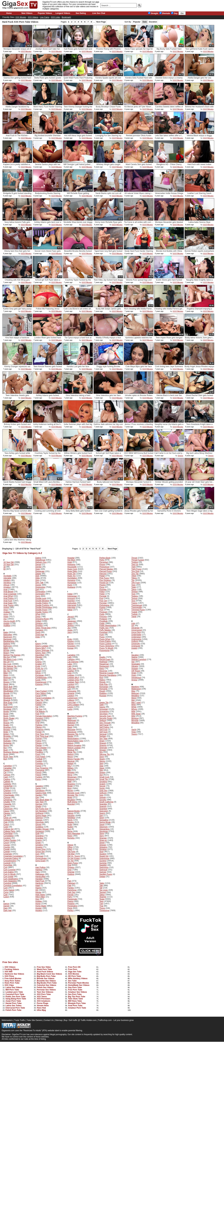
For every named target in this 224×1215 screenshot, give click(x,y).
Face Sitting (40, 693)
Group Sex (40, 851)
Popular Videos (45, 13)
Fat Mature (40, 711)
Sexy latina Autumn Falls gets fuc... (17, 223)
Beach (6, 653)
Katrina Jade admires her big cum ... (108, 425)
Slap (101, 766)
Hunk (69, 585)
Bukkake (7, 741)
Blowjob (6, 700)
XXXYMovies (26, 51)
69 (4, 569)
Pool (101, 598)
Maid (69, 718)
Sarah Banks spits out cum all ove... (108, 194)
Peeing (70, 901)
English (38, 664)
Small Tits (103, 779)
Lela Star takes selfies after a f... (169, 135)
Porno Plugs (42, 1003)
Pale (69, 885)
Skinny (102, 761)
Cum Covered (9, 870)
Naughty (71, 815)
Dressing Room (42, 619)
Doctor (38, 585)
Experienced (40, 682)
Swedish (103, 865)
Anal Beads (8, 591)
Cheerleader (8, 795)
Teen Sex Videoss (45, 992)
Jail (68, 619)
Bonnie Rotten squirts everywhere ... (199, 252)
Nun (69, 829)
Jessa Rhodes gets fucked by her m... (138, 512)
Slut (101, 775)
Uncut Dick (136, 632)
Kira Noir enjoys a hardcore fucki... (17, 338)
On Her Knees (73, 858)
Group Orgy (40, 849)
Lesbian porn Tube (14, 992)
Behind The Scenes (12, 655)
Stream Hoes (43, 1005)
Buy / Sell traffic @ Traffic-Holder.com (80, 1020)
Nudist (70, 827)
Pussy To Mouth (106, 648)
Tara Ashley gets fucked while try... (17, 454)
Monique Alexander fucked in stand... (138, 483)
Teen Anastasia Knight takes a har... (199, 425)
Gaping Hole (40, 793)
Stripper (102, 845)
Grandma (39, 836)
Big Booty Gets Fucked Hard (169, 49)
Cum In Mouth (9, 874)
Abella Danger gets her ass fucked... (199, 79)
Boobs (6, 711)
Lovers (70, 707)
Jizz (69, 628)
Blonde (6, 693)
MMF (69, 781)
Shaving (102, 745)
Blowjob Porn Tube (77, 1003)
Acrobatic (7, 576)
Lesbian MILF (73, 677)
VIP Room (135, 671)
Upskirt (134, 648)
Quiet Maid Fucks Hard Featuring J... (78, 79)
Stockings (103, 831)
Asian (5, 616)
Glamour (39, 818)
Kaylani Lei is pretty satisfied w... (17, 164)
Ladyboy (71, 659)
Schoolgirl (103, 709)
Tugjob (134, 612)
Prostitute (103, 621)
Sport (101, 818)
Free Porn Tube (75, 990)
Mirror (69, 775)
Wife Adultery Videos (77, 978)
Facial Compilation (43, 698)
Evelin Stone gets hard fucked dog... (169, 281)
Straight (153, 13)
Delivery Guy (41, 562)
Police (102, 591)
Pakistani (71, 883)
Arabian (6, 612)
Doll (37, 589)
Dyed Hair (39, 635)
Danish (6, 906)
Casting (6, 779)
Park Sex (71, 892)
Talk (101, 885)
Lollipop (70, 700)
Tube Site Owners (34, 1020)
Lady (69, 657)
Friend (38, 775)
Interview (71, 607)
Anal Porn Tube (75, 1005)
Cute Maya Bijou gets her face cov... (139, 367)
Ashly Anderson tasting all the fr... (47, 424)
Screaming (104, 711)
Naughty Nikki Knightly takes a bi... (199, 281)
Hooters (38, 910)
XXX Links (55, 17)
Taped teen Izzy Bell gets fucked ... (108, 252)
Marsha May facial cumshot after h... (17, 512)
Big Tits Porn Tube (76, 996)
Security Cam (105, 716)
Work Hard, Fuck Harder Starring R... (47, 108)
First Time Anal (41, 736)
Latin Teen (71, 668)
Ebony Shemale (42, 650)
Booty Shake (9, 718)
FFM (37, 723)
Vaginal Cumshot (138, 659)
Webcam (135, 693)
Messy (70, 757)
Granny (38, 840)
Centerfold (7, 786)
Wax (133, 691)
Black (5, 684)
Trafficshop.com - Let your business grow (116, 1020)
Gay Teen (39, 802)
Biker (5, 673)
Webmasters (7, 1020)
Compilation (8, 836)
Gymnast (39, 856)
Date (145, 22)
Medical (70, 750)
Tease (102, 899)
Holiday (38, 901)
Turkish (134, 614)
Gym (37, 854)
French (38, 772)
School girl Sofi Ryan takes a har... (47, 281)
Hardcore (39, 883)
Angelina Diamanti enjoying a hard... (199, 310)
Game (38, 788)
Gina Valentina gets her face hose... (108, 396)
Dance (6, 903)
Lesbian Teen (73, 682)
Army (5, 614)
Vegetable (135, 664)
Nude (69, 824)
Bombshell (8, 707)
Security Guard (105, 718)
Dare (5, 908)
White (133, 707)
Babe (5, 632)
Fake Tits (39, 700)
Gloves (38, 824)
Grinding (39, 845)
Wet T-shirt (136, 702)
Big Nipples (8, 668)
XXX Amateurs (43, 1001)
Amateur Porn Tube (77, 1008)
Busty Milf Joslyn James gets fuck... (108, 310)
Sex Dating (81, 13)
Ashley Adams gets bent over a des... (47, 223)
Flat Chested (40, 748)
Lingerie (70, 693)
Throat (134, 558)
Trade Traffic (19, 1020)
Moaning (71, 784)
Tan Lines (103, 890)
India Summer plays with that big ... (78, 425)
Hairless (38, 870)
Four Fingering (41, 768)
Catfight (6, 781)
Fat (36, 707)
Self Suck (103, 732)
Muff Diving (72, 802)
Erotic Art (39, 668)
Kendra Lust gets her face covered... (78, 367)
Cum (5, 867)
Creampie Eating (10, 858)
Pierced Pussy (105, 571)
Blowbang (7, 698)
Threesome (104, 910)
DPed (37, 614)
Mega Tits (71, 752)
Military (70, 768)
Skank (102, 759)
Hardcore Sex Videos (14, 974)
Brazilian (7, 727)
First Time (39, 734)
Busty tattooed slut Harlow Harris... (108, 483)
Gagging (39, 786)
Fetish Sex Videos (45, 987)
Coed (5, 827)
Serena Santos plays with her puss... (47, 165)
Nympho (71, 838)
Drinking (39, 623)
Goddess (39, 827)
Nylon (69, 836)
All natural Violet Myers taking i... (138, 193)
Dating (38, 558)
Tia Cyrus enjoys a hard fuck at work (78, 338)
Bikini (5, 675)
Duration (153, 22)
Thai (101, 906)
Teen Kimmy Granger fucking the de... (78, 108)
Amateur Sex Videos (77, 992)
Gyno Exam (40, 861)
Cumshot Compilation (12, 885)
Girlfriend (39, 813)
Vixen (133, 675)
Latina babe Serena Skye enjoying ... (199, 223)
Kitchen (70, 643)
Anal (5, 589)
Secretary (103, 714)
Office (69, 847)
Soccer (102, 786)
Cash (5, 777)
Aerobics (7, 582)
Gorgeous (39, 831)
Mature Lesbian (74, 748)
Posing (102, 607)
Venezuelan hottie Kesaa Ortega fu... (169, 194)
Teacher (102, 897)
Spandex (103, 804)
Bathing (6, 643)
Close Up (7, 818)
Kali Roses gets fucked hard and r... (78, 50)
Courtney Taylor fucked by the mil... (78, 281)
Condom (7, 838)
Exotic (38, 680)
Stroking (103, 849)
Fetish (38, 720)
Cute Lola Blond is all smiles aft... (78, 309)
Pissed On (103, 582)
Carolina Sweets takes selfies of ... (169, 108)
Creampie (7, 854)
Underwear (136, 637)
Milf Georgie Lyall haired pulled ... (78, 164)
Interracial (71, 605)
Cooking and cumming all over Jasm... (47, 512)
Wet (133, 700)
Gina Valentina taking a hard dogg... (78, 396)
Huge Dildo (72, 571)
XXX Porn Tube (44, 994)
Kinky (69, 639)
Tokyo (133, 589)
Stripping (103, 847)
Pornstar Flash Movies (78, 983)
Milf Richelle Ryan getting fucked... (78, 194)
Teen (101, 901)
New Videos (26, 13)
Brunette (7, 736)
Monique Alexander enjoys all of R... (17, 50)
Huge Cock (72, 569)
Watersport (136, 689)
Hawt (37, 885)
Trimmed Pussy (138, 610)
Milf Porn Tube (12, 990)
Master (70, 736)
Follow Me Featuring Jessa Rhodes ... (47, 310)
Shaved (102, 743)
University (135, 643)
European (39, 675)
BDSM (6, 650)
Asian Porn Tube (13, 1001)
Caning (6, 770)
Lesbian (70, 675)
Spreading (103, 820)
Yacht (133, 729)
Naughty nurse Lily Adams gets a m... (169, 425)
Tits (132, 580)
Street (102, 842)
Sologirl (102, 797)
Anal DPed (8, 596)
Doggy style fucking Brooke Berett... (108, 367)
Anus (5, 610)
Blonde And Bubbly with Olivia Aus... (169, 252)
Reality (102, 657)
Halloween (40, 874)
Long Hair (71, 702)
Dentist (38, 567)
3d (4, 567)
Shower (102, 750)
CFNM (6, 788)
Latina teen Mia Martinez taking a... (17, 541)
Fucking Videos (12, 969)
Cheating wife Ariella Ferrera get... (169, 309)
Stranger (103, 838)
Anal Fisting (8, 598)
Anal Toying (8, 605)
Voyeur (134, 680)
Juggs (70, 630)
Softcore (103, 793)
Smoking (103, 781)
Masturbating (73, 738)
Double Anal (40, 598)
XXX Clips (9, 985)
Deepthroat (40, 560)
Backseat (7, 639)
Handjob (39, 879)
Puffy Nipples (105, 630)
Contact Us (48, 1020)
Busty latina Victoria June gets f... (199, 337)
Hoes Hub (41, 1008)
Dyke (37, 637)
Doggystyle (40, 587)
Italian (70, 610)
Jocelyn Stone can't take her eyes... (47, 50)
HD (36, 890)
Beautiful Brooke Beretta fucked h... (78, 252)
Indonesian (72, 596)
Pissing (102, 585)
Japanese (71, 621)
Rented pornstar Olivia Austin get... (138, 136)
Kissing (70, 641)
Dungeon (39, 630)
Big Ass (6, 657)
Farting (38, 704)
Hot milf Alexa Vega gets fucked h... (78, 136)
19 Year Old (8, 564)
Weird (133, 698)
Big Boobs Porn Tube (47, 983)
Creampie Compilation (13, 856)
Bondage (7, 709)
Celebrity (7, 784)
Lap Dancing (72, 662)
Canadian (7, 768)
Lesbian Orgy (73, 680)
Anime (6, 607)
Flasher (38, 745)
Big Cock (7, 664)
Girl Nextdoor (41, 811)
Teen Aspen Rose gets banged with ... (169, 338)
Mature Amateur (74, 745)
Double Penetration (43, 607)
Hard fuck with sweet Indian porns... (199, 165)
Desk (37, 569)
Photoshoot (104, 567)
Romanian (103, 687)
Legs (69, 673)
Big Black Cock (10, 659)
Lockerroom (72, 698)
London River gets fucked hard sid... (47, 338)
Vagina (134, 657)
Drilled (38, 621)
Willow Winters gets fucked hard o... (78, 454)
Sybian (102, 876)
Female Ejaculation (43, 716)
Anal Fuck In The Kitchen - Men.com (17, 136)
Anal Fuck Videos (45, 971)
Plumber (103, 589)
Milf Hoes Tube (75, 1001)
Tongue (134, 591)
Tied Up (134, 564)
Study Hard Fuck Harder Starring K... (138, 252)
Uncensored (136, 630)
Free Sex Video (44, 967)
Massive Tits (72, 734)
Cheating (7, 793)
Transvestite (136, 607)
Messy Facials (73, 759)
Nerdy (70, 820)
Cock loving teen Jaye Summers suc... (169, 367)
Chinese (7, 797)
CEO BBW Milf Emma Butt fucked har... (138, 454)
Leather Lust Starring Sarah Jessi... (199, 194)
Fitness (38, 743)
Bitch (5, 680)
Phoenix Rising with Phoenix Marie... (108, 50)
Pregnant (103, 612)
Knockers (71, 646)
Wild (133, 716)
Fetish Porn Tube (13, 1010)
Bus (5, 748)
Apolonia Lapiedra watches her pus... (138, 338)
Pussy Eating (105, 641)
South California (106, 802)
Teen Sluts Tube (75, 999)
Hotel (69, 562)
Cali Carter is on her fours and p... (169, 453)
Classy (6, 811)
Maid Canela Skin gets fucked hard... (139, 165)
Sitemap (58, 1020)
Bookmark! (66, 17)
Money (70, 790)
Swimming (103, 867)
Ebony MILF (40, 648)
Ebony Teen (40, 653)
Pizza (101, 587)
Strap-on (103, 840)
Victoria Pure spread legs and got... (138, 281)
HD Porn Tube (74, 976)
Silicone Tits (104, 754)
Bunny (6, 745)
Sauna (102, 707)
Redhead (103, 662)
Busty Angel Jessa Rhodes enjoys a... (199, 367)
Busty (5, 754)
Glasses (38, 820)
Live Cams (44, 17)
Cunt (5, 888)
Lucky (69, 709)
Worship (135, 720)
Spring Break (105, 822)
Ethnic (38, 673)
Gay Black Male (42, 800)
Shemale (164, 13)
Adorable (7, 578)
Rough (102, 691)
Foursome (39, 770)
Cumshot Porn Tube (15, 994)
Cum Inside (8, 876)
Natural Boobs (73, 811)
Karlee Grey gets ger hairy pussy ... (17, 310)
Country (6, 847)
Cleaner (6, 813)
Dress (37, 616)
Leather (70, 671)
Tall (100, 888)
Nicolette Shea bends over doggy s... (78, 223)
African (6, 585)
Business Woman (11, 752)
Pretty (101, 614)
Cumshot (7, 883)
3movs (180, 456)
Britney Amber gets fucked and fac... (17, 425)
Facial (38, 696)
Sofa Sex (103, 790)
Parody (70, 895)
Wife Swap (136, 714)
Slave (101, 768)
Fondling (39, 752)
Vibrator (134, 666)
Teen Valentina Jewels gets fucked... (17, 396)
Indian (70, 594)
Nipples (70, 822)
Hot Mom (71, 560)
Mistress (71, 779)
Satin (101, 704)
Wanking (135, 687)
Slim (101, 770)
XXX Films (9, 976)
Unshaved (135, 646)
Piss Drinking (105, 580)
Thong (102, 908)
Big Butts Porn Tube (46, 976)
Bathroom (7, 646)
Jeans (70, 623)
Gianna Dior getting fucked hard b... (17, 79)
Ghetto (38, 806)
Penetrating (72, 906)
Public (102, 623)
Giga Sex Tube (74, 971)
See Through (105, 723)
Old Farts (71, 851)
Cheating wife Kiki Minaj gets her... (17, 281)
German (38, 804)
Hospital (70, 558)
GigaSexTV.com (19, 1034)
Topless (134, 596)
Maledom (71, 723)
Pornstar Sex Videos (46, 990)
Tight (133, 567)
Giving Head (40, 815)
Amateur (7, 587)
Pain (69, 881)
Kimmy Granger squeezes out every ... (17, 367)
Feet (37, 714)
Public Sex (104, 628)
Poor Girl (103, 601)
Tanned (102, 892)
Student (102, 854)
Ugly (133, 623)
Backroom (7, 637)
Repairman (104, 664)
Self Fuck (103, 729)
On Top (70, 861)
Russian (102, 696)
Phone (102, 564)
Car (5, 772)
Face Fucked (41, 691)
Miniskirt (71, 772)
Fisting (38, 741)
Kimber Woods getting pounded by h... (169, 483)
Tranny (134, 603)
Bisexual (7, 677)
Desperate (39, 571)
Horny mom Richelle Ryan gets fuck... (108, 223)
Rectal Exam (104, 659)
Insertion (71, 601)
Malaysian (71, 720)
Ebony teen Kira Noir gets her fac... (17, 252)
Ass (5, 619)
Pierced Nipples (106, 569)
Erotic (37, 666)
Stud (101, 851)
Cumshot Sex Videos (46, 985)
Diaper (38, 574)
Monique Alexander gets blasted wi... (169, 223)
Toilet (133, 587)
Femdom (39, 718)
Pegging (71, 903)
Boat (5, 704)
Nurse (70, 831)
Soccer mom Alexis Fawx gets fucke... (48, 252)
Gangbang (40, 790)
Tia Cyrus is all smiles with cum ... (138, 222)
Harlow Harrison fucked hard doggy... (78, 483)
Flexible (38, 750)
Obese (70, 845)
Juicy (69, 632)
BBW (5, 648)
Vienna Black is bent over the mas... (169, 396)
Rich (101, 677)
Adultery (7, 580)
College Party (9, 831)
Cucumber (7, 865)
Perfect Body (105, 558)
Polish (102, 594)
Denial (38, 564)
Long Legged (73, 704)
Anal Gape (8, 603)
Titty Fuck (135, 582)
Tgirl (101, 903)
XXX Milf (8, 971)
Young (134, 734)
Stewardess (104, 829)
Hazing (38, 888)
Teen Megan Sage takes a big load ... (199, 512)
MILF (69, 766)
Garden (38, 795)
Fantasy (38, 702)
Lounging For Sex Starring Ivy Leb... (108, 136)
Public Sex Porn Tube (15, 996)
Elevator (39, 657)
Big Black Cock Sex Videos (49, 974)
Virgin (133, 673)
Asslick (6, 623)
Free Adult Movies (13, 978)
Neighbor (71, 818)
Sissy (101, 757)
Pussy (102, 637)
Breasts (6, 729)
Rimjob (102, 682)
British (6, 734)
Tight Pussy (136, 569)
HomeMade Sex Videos (78, 985)
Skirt (101, 763)
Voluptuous (136, 677)
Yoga (133, 732)
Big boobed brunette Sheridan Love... (48, 136)
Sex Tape (103, 738)
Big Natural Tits (10, 666)
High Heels (40, 895)
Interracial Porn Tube (15, 1008)
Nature (70, 813)
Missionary (72, 777)
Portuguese (104, 605)
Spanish (102, 806)
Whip (133, 704)
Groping (38, 847)
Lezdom (70, 684)
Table (101, 883)
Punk (101, 635)
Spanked (103, 809)
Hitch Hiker (40, 897)
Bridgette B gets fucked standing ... (17, 194)
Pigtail (102, 576)
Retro (101, 668)
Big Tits (6, 671)
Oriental (70, 872)
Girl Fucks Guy (41, 809)
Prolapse (103, 619)
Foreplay (39, 763)
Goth (37, 833)
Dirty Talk (39, 582)
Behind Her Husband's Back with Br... (199, 108)
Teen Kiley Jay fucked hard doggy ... (108, 281)
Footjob (38, 761)
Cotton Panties (9, 840)
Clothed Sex (8, 820)
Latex (69, 664)
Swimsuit (103, 870)
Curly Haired (8, 890)
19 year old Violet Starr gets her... (199, 482)
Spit (101, 815)
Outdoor (70, 874)
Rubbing (103, 693)
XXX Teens (42, 996)
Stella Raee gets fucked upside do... (47, 79)
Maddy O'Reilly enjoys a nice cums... (108, 338)
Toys (133, 601)
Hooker (38, 908)
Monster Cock (73, 793)
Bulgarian (7, 743)
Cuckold (6, 863)
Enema (38, 662)
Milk (69, 770)
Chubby (6, 802)
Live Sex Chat (98, 13)
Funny (38, 779)
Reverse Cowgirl (106, 673)
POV (101, 610)
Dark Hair (7, 910)
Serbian (102, 736)
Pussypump (104, 650)
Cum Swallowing (10, 879)
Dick (37, 576)
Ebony (38, 643)
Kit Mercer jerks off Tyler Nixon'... (138, 107)
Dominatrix (40, 594)
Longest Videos (62, 13)
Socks (102, 788)
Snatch (102, 784)
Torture (134, 598)
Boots (5, 714)
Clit (4, 815)
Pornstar (103, 603)
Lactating (71, 655)
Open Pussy (72, 863)
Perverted (103, 562)
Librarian (71, 687)
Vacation (135, 655)
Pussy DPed (104, 639)
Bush (5, 750)
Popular (136, 22)
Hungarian (71, 582)
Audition (6, 625)
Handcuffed (40, 876)
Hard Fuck (39, 881)
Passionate (72, 899)
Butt (5, 759)
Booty (5, 716)
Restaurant (104, 666)
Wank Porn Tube (44, 969)
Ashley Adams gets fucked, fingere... (47, 396)
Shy (101, 752)
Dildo (37, 578)
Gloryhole (39, 822)
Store (101, 833)
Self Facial (103, 725)
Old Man (71, 854)
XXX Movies (20, 17)
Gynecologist (41, 858)
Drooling (39, 625)
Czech (6, 897)
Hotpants (71, 564)
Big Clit (6, 662)
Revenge (103, 671)
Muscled (71, 804)
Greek (38, 842)
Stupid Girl (103, 856)
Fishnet (38, 738)
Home (9, 13)
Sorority (102, 800)
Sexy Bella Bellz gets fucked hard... (78, 512)
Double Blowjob (42, 601)
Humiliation (72, 578)
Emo (37, 659)
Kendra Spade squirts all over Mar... (108, 79)
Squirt (101, 824)
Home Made (40, 906)
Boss (5, 720)
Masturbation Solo (75, 741)
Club (5, 822)
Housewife (72, 567)
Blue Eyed (7, 702)
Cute (5, 895)
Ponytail (102, 596)
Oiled (69, 849)
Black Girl (7, 689)
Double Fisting (41, 603)
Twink (133, 616)
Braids (6, 725)
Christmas (7, 800)
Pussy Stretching (106, 646)
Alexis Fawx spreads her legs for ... (138, 50)
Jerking (70, 625)
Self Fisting (104, 727)
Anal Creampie (9, 594)
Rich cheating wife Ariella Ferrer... (138, 309)
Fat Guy (38, 709)
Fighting (38, 725)
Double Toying (41, 612)
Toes (133, 585)
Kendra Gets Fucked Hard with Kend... (138, 79)
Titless (134, 578)
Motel (69, 797)
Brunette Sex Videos (46, 981)
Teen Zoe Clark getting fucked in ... (108, 512)
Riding (102, 680)
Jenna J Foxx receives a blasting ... (138, 425)
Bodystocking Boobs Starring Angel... (47, 194)
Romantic (103, 689)
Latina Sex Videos (14, 987)
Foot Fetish (40, 757)
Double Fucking (42, 605)
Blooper (6, 696)
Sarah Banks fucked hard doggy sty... (17, 483)
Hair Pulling (40, 867)
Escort (38, 671)
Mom (69, 788)
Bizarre (6, 682)
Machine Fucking (74, 716)
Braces (6, 723)
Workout (135, 718)
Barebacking (8, 641)
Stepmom (103, 827)
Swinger (102, 872)
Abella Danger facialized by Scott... (17, 108)
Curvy (5, 892)
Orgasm (70, 867)
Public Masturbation (107, 625)
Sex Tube (72, 981)
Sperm (102, 813)
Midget (70, 763)
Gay (174, 13)
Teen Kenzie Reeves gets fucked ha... (47, 367)
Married (70, 725)
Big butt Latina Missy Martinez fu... (199, 454)
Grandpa (39, 838)
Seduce (102, 720)
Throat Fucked (137, 560)
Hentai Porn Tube (14, 1003)
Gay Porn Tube (75, 987)
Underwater (136, 635)
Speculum (103, 811)
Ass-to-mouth (9, 621)
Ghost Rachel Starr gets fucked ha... (199, 396)
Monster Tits (72, 795)
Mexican (71, 761)
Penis (69, 908)
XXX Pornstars (43, 999)
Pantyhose (72, 890)
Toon (133, 594)
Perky (101, 560)
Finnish (38, 732)
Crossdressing (9, 861)
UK (132, 625)
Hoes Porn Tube (12, 983)
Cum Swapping (10, 881)
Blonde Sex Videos (45, 978)
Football (38, 759)
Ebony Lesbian (41, 646)
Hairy (37, 872)
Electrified (39, 655)
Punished (103, 632)
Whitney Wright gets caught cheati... (108, 165)
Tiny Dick (135, 571)
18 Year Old (8, 562)
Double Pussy (41, 610)
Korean (70, 648)
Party (69, 897)
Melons (70, 754)
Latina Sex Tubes (14, 1005)
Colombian (8, 833)
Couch (6, 842)
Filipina (38, 727)
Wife (133, 711)
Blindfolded (8, 691)
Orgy (69, 870)
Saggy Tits (103, 702)
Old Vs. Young (73, 856)
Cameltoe (7, 766)
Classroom (8, 809)
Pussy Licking (105, 643)
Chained (7, 790)
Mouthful (71, 800)
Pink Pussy (104, 578)
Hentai (38, 892)
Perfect (70, 910)
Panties (70, 888)
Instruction (71, 603)
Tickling (134, 562)
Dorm (37, 596)
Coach (6, 824)
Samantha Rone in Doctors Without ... (169, 512)
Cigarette (7, 804)
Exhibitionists (41, 677)
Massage (71, 729)
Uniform (134, 641)
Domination (40, 591)
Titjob (133, 576)
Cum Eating (8, 872)
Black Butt (7, 687)
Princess (103, 616)
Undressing (136, 639)
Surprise (103, 863)
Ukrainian (135, 628)
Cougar (6, 845)
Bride (5, 732)
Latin (69, 666)
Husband (71, 587)
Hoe (37, 899)
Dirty (37, 580)
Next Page (101, 22)
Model (70, 786)
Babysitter (7, 635)
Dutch (37, 632)
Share (102, 741)
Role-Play (103, 684)
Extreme (39, 684)
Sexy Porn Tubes (12, 981)
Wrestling (135, 723)
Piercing (102, 574)
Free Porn (72, 969)
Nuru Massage (73, 833)
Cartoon (6, 775)
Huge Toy (71, 576)
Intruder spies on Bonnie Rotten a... (139, 396)
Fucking (38, 777)
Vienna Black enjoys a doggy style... (199, 136)
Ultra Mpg (41, 1010)
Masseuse (71, 732)
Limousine (71, 691)
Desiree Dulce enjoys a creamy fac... (169, 79)
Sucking (102, 861)
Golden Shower (42, 829)
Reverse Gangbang (107, 675)
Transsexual (136, 605)
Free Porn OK (74, 967)
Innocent (71, 598)
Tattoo (102, 895)
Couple (6, 849)
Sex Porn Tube (75, 994)
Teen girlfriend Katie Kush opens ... (199, 50)
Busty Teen (8, 757)
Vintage (134, 668)
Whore (134, 709)
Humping (71, 580)
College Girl (8, 829)
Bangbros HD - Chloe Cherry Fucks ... (168, 165)
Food (37, 754)
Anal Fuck (7, 601)
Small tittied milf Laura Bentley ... (47, 482)
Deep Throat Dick (43, 628)
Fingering (39, 729)
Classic (6, 806)
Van (133, 662)
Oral (69, 865)
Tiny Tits (135, 574)
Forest (38, 766)
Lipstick (70, 696)
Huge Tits (71, 574)
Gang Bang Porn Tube (16, 999)
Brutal (5, 738)
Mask (69, 727)
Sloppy (102, 772)
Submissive (104, 858)
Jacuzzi (70, 616)
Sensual (102, 734)
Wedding (135, 696)
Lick (69, 689)
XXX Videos (33, 17)
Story (101, 836)
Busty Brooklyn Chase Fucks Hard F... (108, 108)
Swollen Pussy (105, 874)
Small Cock (104, 777)
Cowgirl (6, 851)
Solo (101, 795)
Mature (70, 743)
